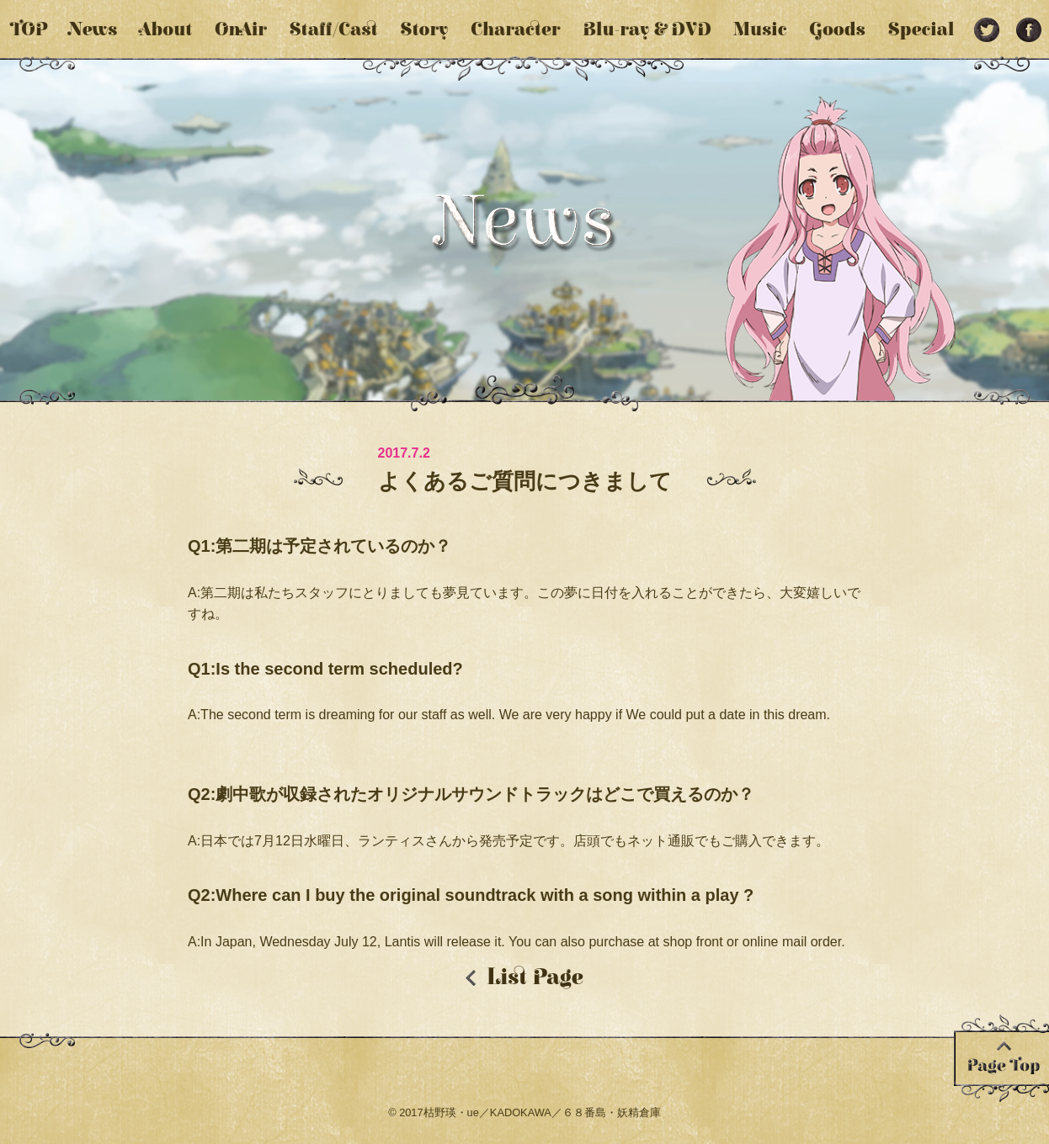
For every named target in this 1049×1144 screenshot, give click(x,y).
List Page (535, 977)
